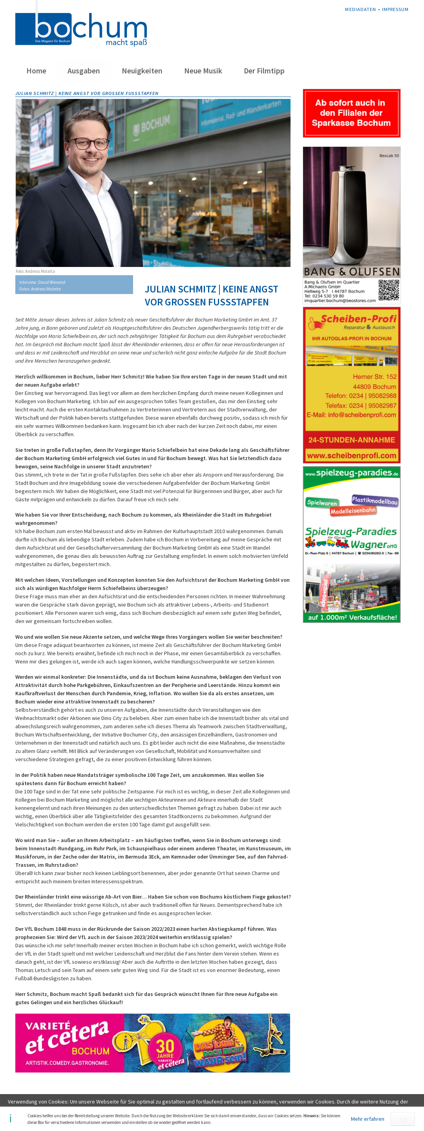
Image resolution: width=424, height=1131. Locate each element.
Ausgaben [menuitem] (84, 70)
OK (402, 1119)
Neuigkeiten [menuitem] (142, 70)
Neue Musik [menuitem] (203, 70)
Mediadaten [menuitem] (360, 9)
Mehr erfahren (367, 1118)
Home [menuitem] (36, 70)
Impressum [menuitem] (395, 9)
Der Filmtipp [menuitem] (264, 70)
